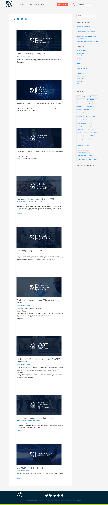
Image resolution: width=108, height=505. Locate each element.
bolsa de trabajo (54, 500)
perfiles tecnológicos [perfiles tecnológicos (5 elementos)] (83, 145)
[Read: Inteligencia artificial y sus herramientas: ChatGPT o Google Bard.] (39, 346)
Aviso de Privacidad (76, 500)
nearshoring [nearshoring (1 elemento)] (80, 135)
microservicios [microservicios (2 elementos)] (94, 132)
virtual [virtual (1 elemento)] (95, 159)
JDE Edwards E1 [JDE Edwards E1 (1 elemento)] (89, 129)
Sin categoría (79, 81)
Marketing (79, 71)
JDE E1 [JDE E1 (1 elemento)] (89, 126)
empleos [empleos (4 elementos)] (86, 109)
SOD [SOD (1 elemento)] (89, 152)
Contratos (78, 58)
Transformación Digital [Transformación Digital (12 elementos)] (84, 159)
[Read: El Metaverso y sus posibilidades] (39, 454)
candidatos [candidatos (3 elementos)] (85, 96)
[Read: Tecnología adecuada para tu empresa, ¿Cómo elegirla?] (39, 138)
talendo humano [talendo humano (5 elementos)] (82, 155)
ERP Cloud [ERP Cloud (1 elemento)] (79, 116)
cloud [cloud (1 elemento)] (78, 103)
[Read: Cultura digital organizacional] (39, 237)
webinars (60, 500)
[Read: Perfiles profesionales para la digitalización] (39, 405)
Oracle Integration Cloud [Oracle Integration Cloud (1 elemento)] (82, 139)
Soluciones (34, 4)
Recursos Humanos (21, 420)
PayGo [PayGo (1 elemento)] (91, 139)
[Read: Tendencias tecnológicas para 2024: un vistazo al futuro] (39, 287)
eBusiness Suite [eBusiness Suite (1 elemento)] (80, 106)
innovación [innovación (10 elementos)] (92, 116)
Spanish (82, 5)
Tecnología (19, 56)
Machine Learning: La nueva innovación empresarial (38, 103)
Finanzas (78, 63)
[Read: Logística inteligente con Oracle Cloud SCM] (39, 186)
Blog (42, 4)
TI (76, 86)
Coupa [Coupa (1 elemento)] (83, 103)
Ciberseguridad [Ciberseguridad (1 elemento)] (80, 99)
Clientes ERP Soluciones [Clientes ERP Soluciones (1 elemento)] (91, 99)
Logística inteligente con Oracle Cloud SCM (35, 199)
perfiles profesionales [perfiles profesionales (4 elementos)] (83, 142)
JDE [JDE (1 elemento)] (90, 123)
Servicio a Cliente (80, 78)
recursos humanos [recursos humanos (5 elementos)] (83, 149)
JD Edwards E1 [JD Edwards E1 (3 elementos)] (81, 126)
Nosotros (23, 4)
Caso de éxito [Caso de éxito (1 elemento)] (93, 96)
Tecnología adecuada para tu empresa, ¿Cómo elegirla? (40, 151)
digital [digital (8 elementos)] (89, 103)
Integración (79, 66)
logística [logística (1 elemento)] (79, 132)
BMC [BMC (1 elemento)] (78, 96)
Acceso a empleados (67, 500)
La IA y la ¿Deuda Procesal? (83, 26)
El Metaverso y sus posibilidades (30, 468)
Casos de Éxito (80, 53)
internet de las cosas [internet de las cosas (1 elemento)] (81, 123)
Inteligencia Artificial (81, 68)
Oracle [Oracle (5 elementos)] (91, 135)
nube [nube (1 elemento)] (86, 135)
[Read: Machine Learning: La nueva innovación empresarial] (39, 90)
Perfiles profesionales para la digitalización (35, 418)
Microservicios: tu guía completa (30, 54)
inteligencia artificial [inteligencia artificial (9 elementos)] (83, 120)
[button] (74, 4)
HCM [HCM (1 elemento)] (85, 116)
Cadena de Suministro (22, 201)
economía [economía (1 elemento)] (79, 109)
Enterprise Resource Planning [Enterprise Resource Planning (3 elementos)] (85, 112)
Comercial (79, 55)
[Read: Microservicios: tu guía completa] (39, 40)
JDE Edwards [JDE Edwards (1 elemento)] (80, 129)
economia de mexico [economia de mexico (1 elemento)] (91, 106)
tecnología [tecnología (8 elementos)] (92, 155)
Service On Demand (81, 76)
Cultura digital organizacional (29, 250)
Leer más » (19, 66)
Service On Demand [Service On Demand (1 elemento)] (81, 152)
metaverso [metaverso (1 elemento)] (86, 132)
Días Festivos (79, 60)
